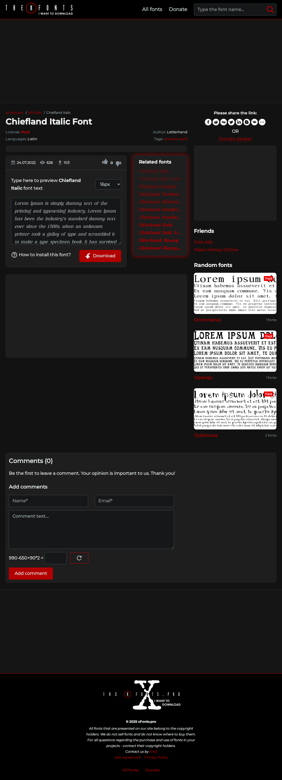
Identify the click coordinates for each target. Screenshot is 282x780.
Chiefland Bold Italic (160, 233)
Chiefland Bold (155, 225)
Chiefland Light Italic (159, 179)
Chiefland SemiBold (160, 210)
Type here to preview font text (46, 184)
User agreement (127, 757)
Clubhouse (206, 435)
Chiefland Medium (159, 194)
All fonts (152, 9)
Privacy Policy (156, 757)
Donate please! (235, 139)
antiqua (171, 139)
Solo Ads (203, 242)
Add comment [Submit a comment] (31, 573)
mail (153, 751)
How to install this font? (41, 255)
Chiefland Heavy (158, 241)
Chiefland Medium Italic (160, 202)
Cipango (203, 377)
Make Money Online (216, 249)
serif (183, 139)
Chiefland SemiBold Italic (160, 218)
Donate (178, 9)
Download (100, 256)
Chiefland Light (154, 171)
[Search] (270, 10)
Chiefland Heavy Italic (160, 248)
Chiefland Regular (158, 187)
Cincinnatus (207, 320)
